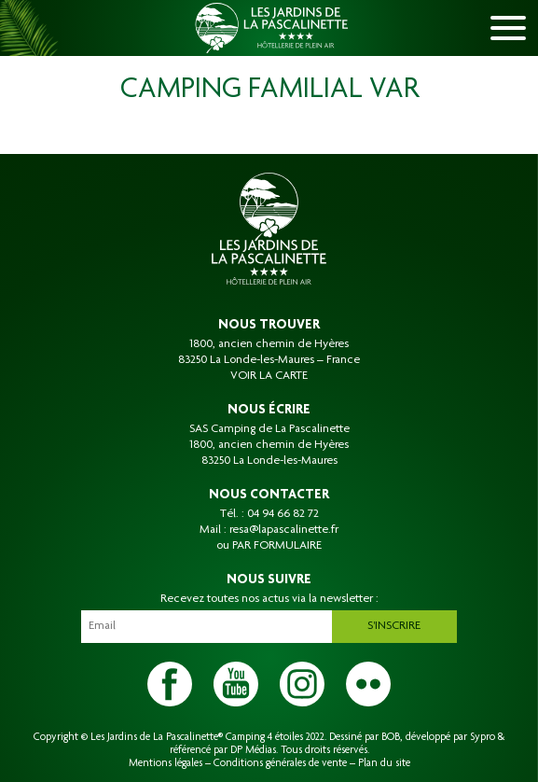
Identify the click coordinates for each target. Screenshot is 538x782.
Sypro (482, 737)
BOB (390, 737)
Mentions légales (165, 763)
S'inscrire (394, 626)
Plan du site (384, 763)
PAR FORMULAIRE (277, 545)
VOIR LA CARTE (269, 376)
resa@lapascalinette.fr (283, 530)
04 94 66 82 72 (283, 514)
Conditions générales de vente (280, 763)
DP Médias (253, 750)
